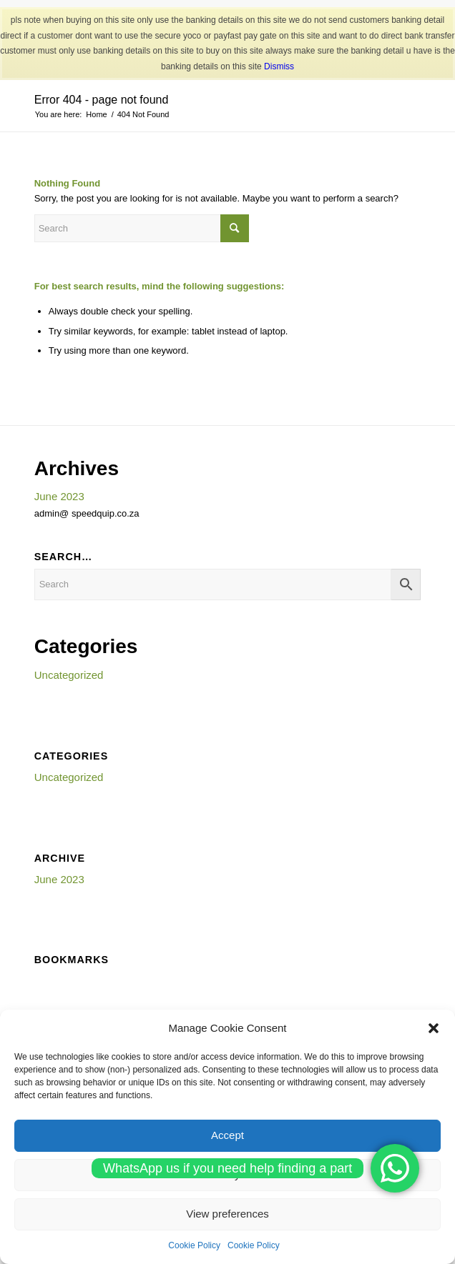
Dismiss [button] (279, 66)
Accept (227, 1135)
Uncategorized (69, 675)
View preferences (227, 1214)
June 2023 (59, 496)
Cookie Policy (194, 1245)
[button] (433, 1028)
